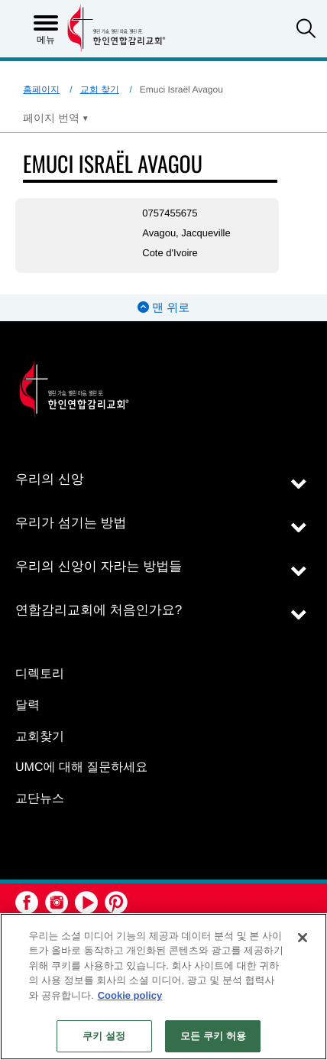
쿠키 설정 (104, 1036)
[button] (306, 30)
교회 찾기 (99, 89)
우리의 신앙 (49, 479)
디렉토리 (39, 674)
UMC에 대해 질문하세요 (81, 767)
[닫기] (302, 937)
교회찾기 (39, 736)
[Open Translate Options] (56, 118)
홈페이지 (41, 89)
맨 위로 (163, 307)
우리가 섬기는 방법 (70, 522)
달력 (27, 705)
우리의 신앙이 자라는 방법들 (98, 566)
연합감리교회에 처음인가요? (98, 610)
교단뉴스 (39, 798)
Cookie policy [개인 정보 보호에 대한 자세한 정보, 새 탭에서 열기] (130, 995)
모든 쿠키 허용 (213, 1036)
